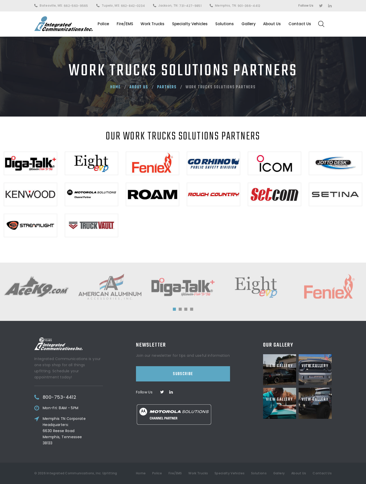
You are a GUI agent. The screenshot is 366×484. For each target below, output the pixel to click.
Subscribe (183, 362)
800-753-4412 (69, 397)
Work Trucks (152, 24)
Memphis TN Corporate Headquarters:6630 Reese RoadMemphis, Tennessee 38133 (73, 431)
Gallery (248, 24)
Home (115, 87)
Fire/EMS (125, 24)
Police (103, 24)
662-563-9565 (76, 6)
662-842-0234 (133, 6)
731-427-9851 (190, 6)
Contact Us (299, 24)
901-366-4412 (249, 6)
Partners (167, 87)
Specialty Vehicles (190, 24)
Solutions (224, 24)
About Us (272, 24)
